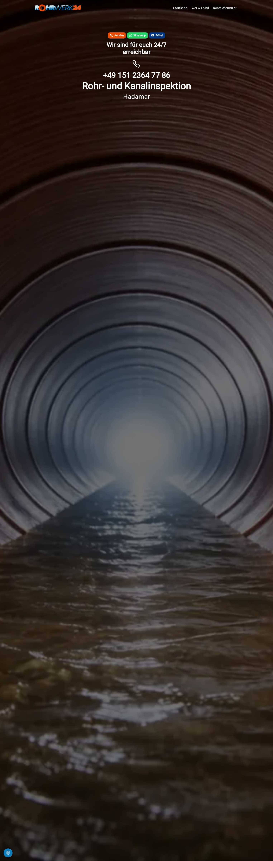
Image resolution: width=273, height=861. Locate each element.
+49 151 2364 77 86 (136, 75)
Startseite (180, 8)
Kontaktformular (224, 8)
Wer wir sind (200, 8)
